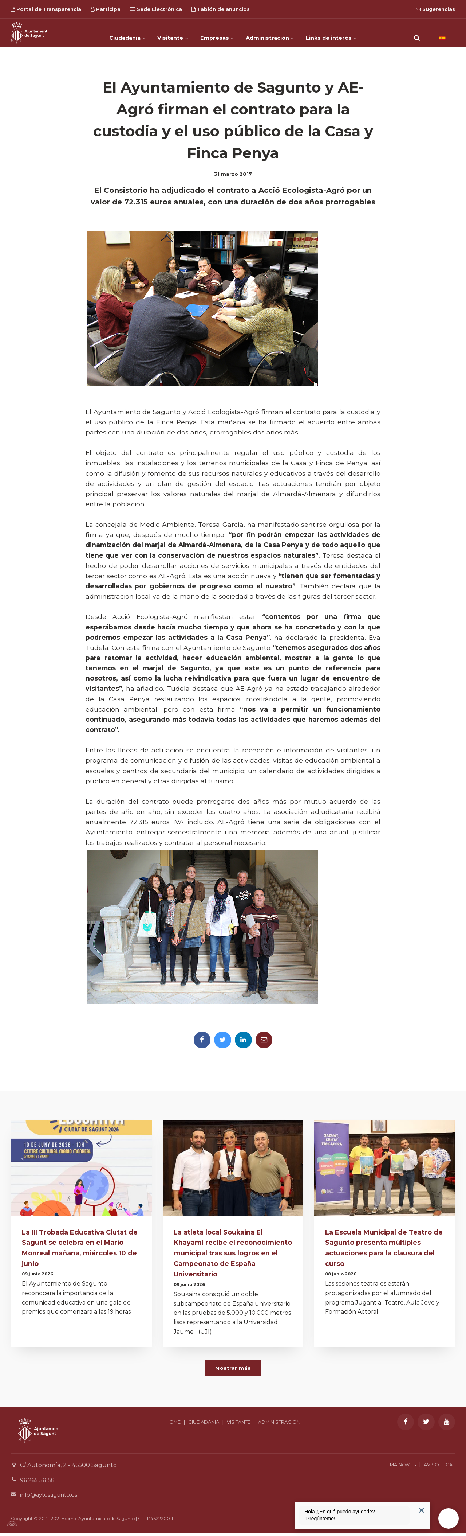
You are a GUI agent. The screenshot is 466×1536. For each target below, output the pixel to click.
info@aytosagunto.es (51, 1497)
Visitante (165, 33)
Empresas (218, 33)
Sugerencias (435, 9)
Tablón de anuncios (220, 9)
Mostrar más (233, 1370)
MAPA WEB (396, 1467)
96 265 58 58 (38, 1482)
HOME (191, 1424)
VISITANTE (264, 1424)
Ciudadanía (110, 33)
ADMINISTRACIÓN (233, 1433)
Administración (279, 33)
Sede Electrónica (156, 9)
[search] (417, 32)
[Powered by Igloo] (11, 1526)
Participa (106, 9)
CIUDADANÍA (224, 1424)
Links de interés (350, 33)
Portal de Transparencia (46, 9)
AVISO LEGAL (437, 1467)
